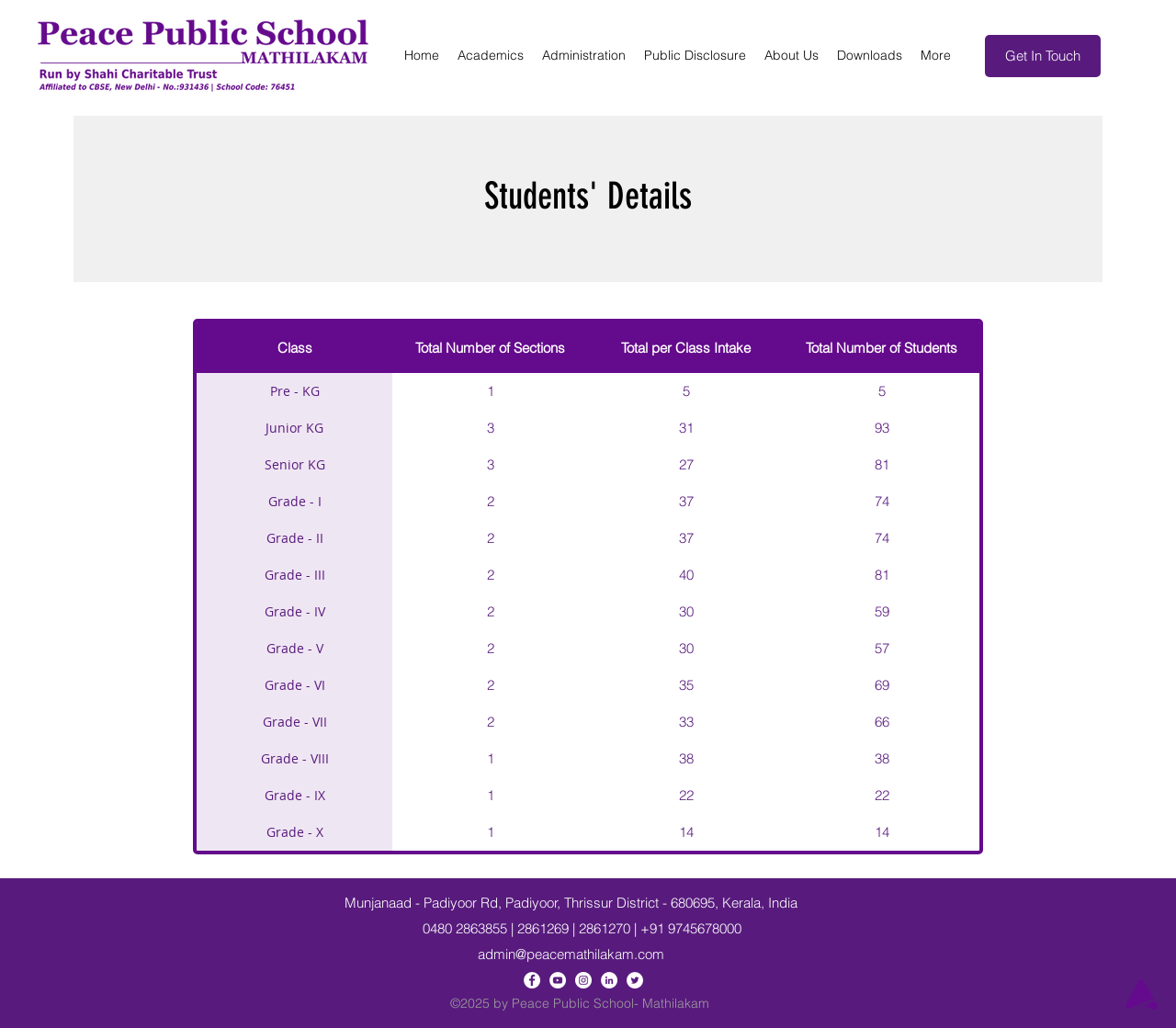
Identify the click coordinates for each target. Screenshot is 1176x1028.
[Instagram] (583, 980)
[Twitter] (635, 980)
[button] (490, 55)
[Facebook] (532, 980)
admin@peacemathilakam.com (571, 954)
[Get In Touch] (1043, 56)
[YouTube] (557, 980)
